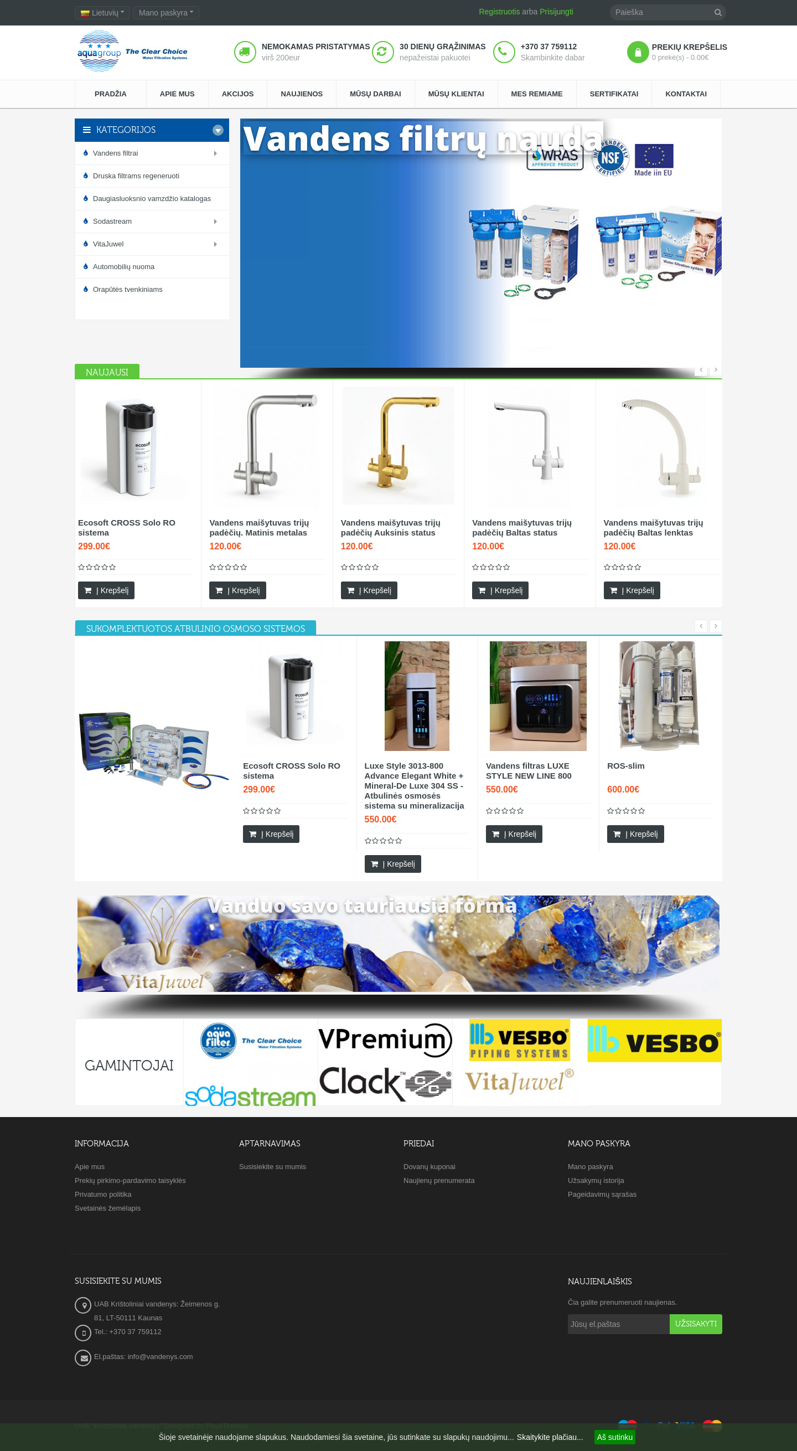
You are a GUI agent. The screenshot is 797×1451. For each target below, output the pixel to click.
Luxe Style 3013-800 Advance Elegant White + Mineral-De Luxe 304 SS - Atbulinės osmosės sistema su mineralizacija (414, 785)
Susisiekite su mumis (272, 1166)
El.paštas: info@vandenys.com (144, 1356)
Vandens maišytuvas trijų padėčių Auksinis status (391, 527)
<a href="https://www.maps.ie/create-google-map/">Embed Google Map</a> (398, 1326)
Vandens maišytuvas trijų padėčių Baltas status (522, 527)
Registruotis (499, 11)
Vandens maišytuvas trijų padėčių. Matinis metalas (259, 527)
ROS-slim (626, 765)
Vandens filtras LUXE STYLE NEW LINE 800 (529, 770)
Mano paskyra (590, 1166)
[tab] (196, 629)
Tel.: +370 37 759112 (128, 1331)
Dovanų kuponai (429, 1166)
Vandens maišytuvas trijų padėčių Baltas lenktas (653, 527)
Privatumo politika (103, 1194)
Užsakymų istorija (596, 1180)
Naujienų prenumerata (439, 1180)
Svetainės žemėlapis (108, 1208)
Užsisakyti (696, 1324)
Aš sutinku (615, 1437)
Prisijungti (556, 11)
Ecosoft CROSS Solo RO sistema (126, 527)
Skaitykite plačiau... (550, 1437)
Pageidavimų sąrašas (602, 1194)
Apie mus (90, 1166)
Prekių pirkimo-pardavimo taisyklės (130, 1180)
